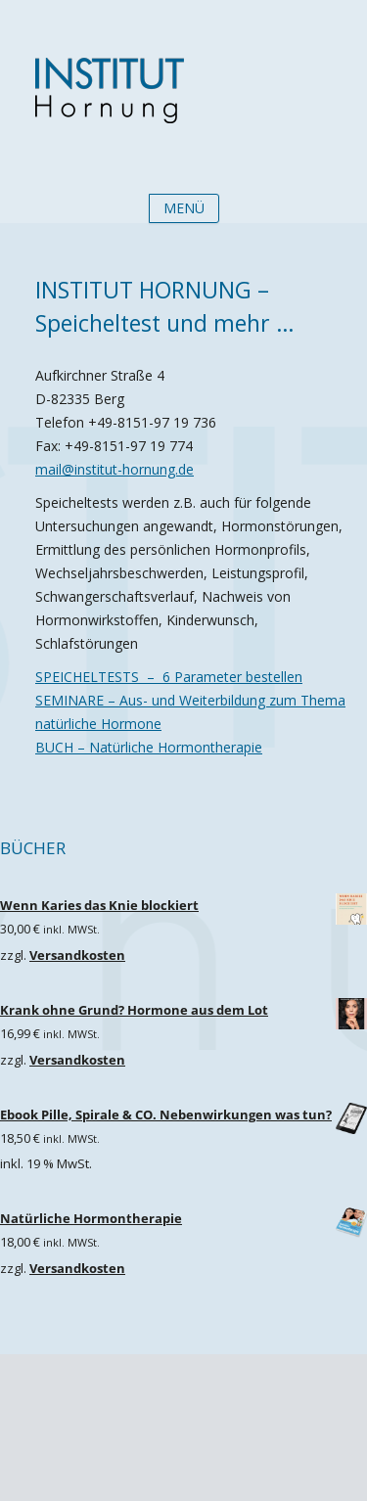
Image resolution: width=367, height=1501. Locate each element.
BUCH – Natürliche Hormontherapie (148, 747)
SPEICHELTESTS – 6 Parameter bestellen (168, 676)
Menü (184, 208)
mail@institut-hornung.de (114, 469)
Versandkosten (77, 955)
